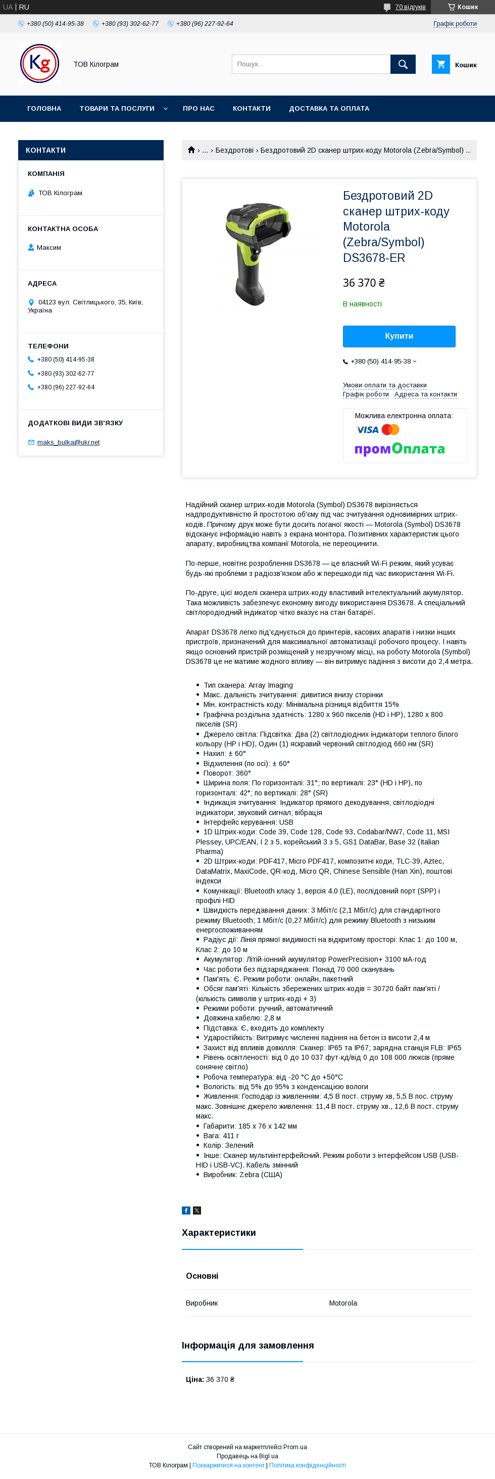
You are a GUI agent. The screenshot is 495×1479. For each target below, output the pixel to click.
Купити (399, 336)
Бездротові (235, 150)
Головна (44, 108)
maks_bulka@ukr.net (68, 442)
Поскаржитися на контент (228, 1465)
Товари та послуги (117, 108)
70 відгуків (410, 7)
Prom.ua (295, 1447)
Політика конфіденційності (307, 1465)
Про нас (199, 108)
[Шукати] (403, 64)
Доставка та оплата (329, 108)
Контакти (252, 108)
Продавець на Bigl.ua (247, 1456)
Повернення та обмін (70, 135)
